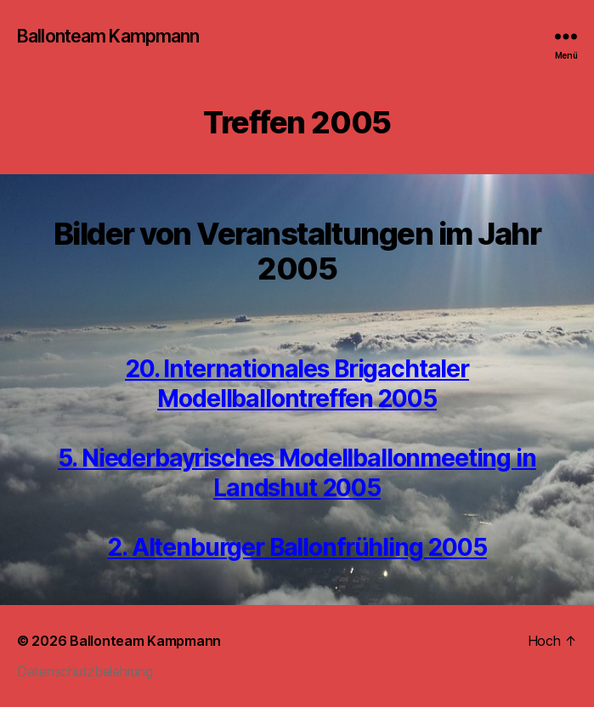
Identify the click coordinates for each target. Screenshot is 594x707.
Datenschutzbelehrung (85, 671)
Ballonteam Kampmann (108, 36)
